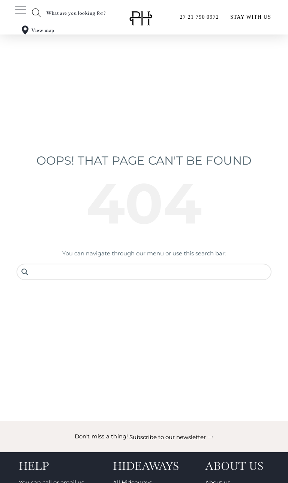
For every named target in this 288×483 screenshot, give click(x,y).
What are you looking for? (76, 13)
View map (43, 30)
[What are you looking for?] (36, 12)
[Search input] (149, 272)
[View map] (25, 30)
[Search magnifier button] (25, 272)
